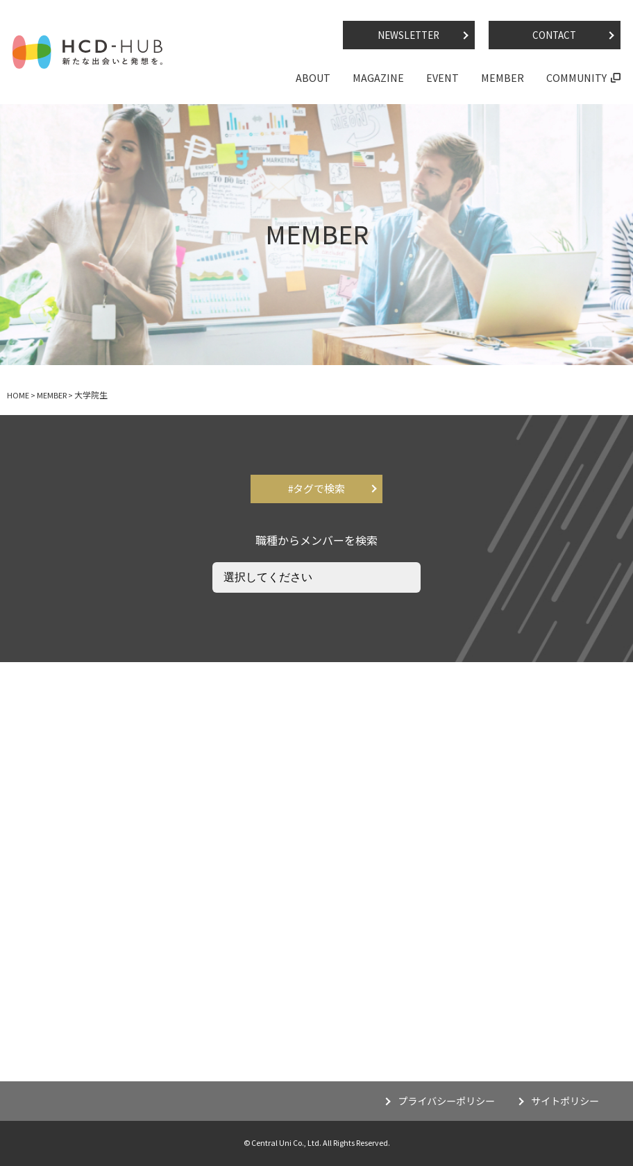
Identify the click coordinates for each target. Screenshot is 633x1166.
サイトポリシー (565, 1101)
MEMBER (502, 78)
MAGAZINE (378, 78)
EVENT (442, 78)
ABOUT (313, 78)
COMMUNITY (576, 78)
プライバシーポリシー (446, 1101)
